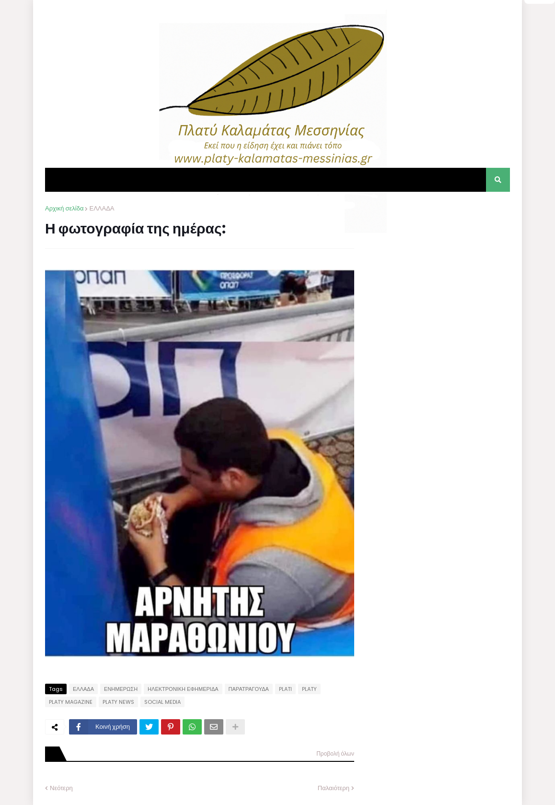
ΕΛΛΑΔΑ (101, 208)
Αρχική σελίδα (64, 208)
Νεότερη (61, 788)
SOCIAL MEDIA (162, 702)
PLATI (285, 689)
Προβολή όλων (335, 753)
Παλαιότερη (333, 788)
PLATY (309, 689)
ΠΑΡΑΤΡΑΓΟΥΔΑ (249, 689)
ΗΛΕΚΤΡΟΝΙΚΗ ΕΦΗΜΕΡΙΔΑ (183, 689)
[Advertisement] (438, 264)
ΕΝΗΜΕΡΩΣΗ (121, 689)
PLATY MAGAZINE (70, 702)
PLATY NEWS (118, 702)
